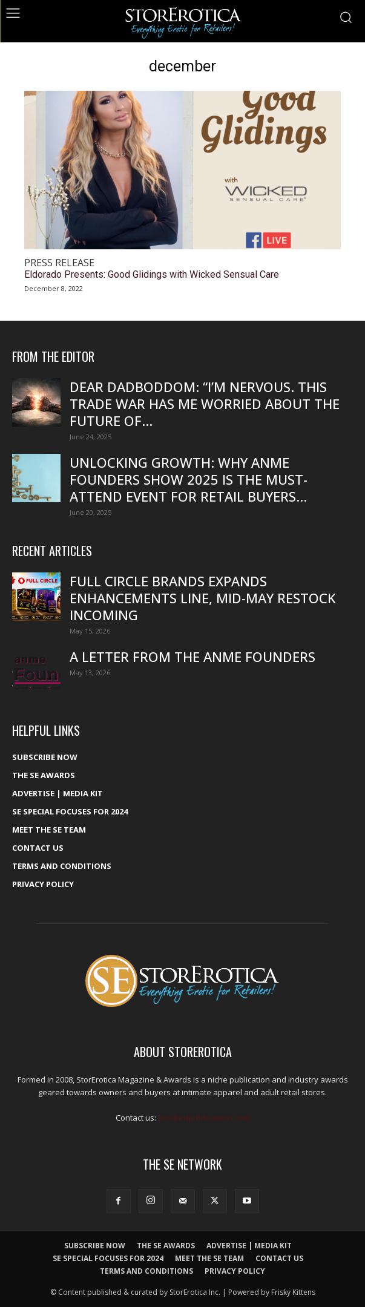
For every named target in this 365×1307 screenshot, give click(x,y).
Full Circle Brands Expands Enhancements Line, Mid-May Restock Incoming (203, 598)
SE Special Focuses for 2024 (70, 811)
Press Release (59, 263)
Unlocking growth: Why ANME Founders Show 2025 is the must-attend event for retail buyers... (188, 479)
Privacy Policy (43, 884)
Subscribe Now (44, 757)
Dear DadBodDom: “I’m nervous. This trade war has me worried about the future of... (205, 404)
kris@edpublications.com (204, 1117)
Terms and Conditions (61, 865)
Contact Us (38, 847)
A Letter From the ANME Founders (192, 656)
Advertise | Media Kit (57, 793)
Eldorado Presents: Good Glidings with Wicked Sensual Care (151, 274)
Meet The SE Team (49, 829)
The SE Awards (43, 775)
